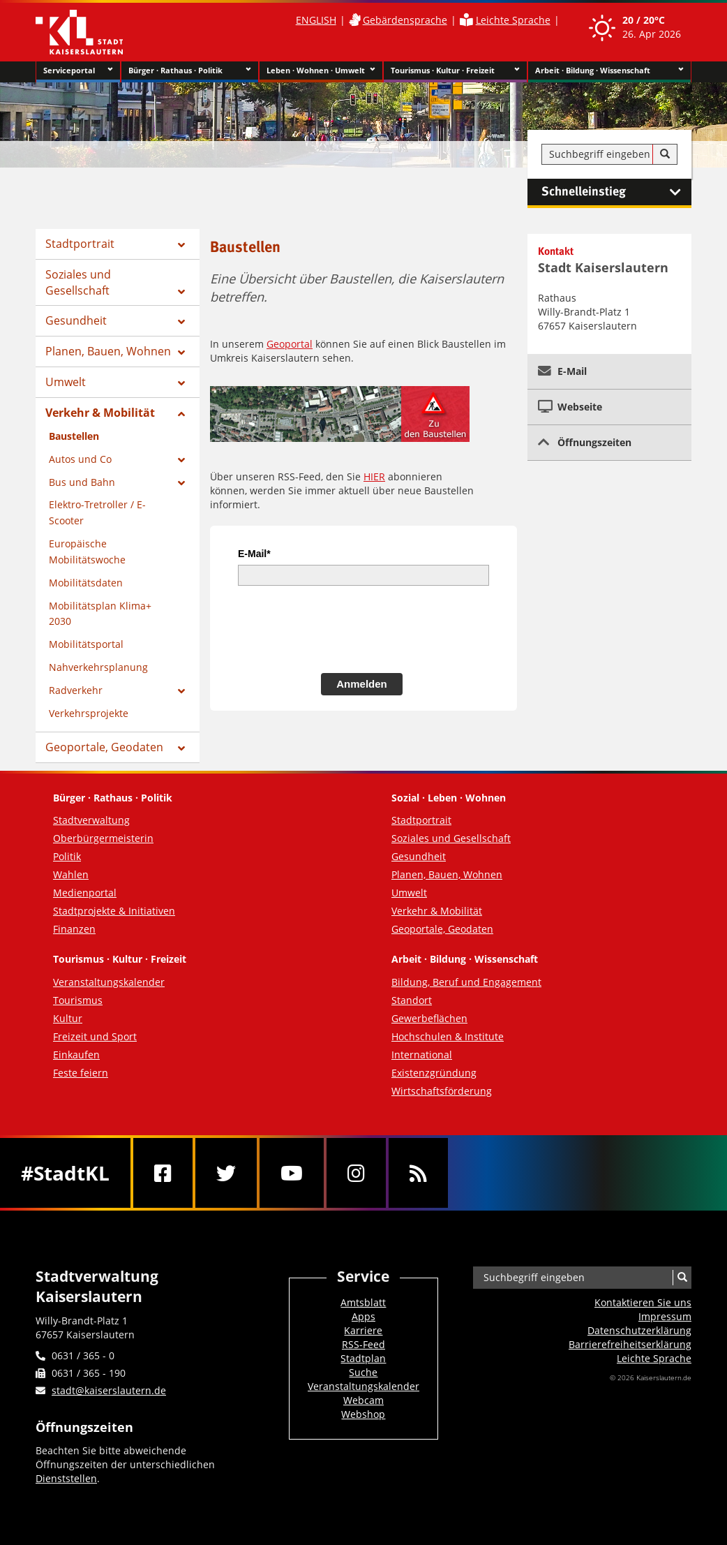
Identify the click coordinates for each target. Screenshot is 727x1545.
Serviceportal (78, 70)
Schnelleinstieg (616, 192)
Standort (411, 1000)
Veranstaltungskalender (109, 982)
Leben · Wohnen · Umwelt (321, 70)
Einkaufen (76, 1054)
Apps (363, 1316)
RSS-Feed (363, 1344)
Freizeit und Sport (95, 1036)
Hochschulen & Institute (447, 1036)
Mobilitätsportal (86, 644)
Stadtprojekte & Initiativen (114, 910)
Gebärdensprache (405, 20)
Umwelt (65, 382)
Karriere (363, 1330)
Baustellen (74, 436)
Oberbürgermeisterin (103, 838)
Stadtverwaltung (91, 820)
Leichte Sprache (513, 20)
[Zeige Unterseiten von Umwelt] (181, 383)
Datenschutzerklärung (639, 1330)
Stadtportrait (79, 243)
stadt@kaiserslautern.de (109, 1390)
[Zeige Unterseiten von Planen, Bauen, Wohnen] (181, 352)
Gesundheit (76, 320)
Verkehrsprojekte (88, 713)
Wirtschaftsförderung (441, 1090)
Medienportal (85, 892)
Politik (67, 856)
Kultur (67, 1018)
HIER (374, 476)
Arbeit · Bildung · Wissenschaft (609, 70)
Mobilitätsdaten (86, 582)
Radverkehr (76, 690)
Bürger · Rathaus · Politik (189, 70)
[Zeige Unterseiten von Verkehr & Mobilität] (181, 414)
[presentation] (344, 627)
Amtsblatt (363, 1302)
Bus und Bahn (82, 482)
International (421, 1054)
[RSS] (418, 1173)
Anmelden (361, 684)
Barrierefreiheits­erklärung (630, 1344)
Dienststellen (66, 1478)
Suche (363, 1372)
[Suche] (665, 154)
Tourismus (78, 1000)
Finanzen (74, 929)
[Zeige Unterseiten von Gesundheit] (181, 322)
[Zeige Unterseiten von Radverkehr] (181, 691)
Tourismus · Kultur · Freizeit (455, 70)
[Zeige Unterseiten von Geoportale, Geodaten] (181, 748)
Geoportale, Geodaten (104, 747)
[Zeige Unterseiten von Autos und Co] (181, 460)
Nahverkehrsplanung (98, 667)
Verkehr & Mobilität (100, 412)
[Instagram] (356, 1173)
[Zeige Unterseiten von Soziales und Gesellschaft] (181, 292)
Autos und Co (80, 459)
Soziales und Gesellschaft (78, 282)
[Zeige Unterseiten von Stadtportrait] (181, 245)
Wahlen (71, 874)
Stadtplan (363, 1358)
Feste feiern (80, 1072)
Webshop (363, 1414)
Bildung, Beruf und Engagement (466, 982)
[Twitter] (226, 1173)
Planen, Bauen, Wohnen (108, 351)
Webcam (363, 1400)
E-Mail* (254, 553)
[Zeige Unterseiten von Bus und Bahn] (181, 483)
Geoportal (290, 343)
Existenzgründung (434, 1072)
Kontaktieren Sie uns (642, 1302)
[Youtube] (292, 1173)
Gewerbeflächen (429, 1018)
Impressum (664, 1316)
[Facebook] (163, 1173)
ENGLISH (316, 20)
